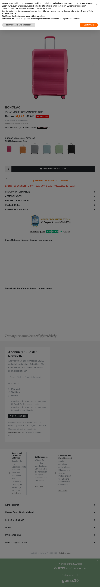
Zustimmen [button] (89, 25)
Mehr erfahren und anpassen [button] (18, 25)
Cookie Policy (46, 8)
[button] (97, 4)
